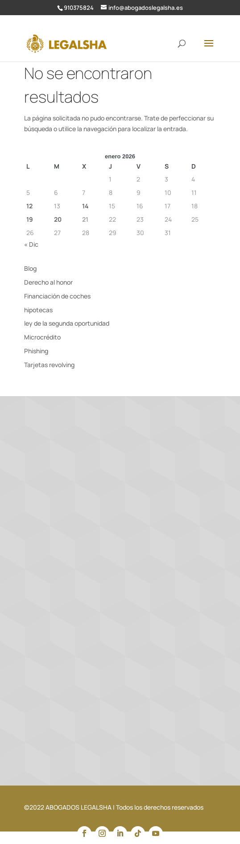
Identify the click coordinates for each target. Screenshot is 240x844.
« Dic (31, 244)
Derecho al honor (48, 282)
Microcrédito (42, 337)
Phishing (36, 351)
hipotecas (38, 310)
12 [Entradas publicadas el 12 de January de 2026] (29, 206)
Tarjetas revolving (49, 364)
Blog (30, 268)
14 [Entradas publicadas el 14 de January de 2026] (85, 206)
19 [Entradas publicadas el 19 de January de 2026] (29, 219)
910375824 (79, 8)
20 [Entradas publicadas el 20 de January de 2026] (58, 219)
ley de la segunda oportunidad (66, 323)
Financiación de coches (57, 296)
